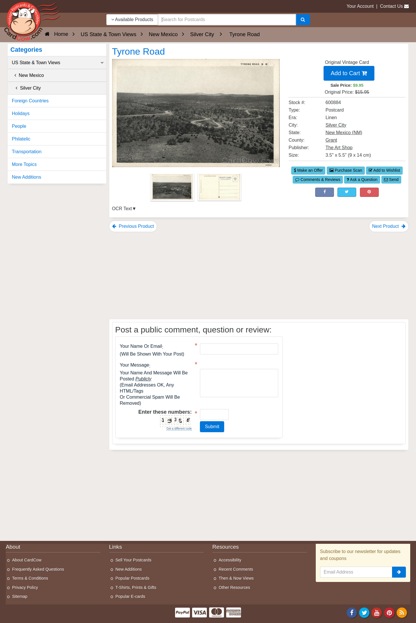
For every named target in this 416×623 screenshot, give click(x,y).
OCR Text (122, 208)
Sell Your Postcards (134, 560)
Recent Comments (236, 569)
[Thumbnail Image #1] (172, 188)
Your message (134, 365)
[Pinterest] (389, 612)
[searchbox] (227, 19)
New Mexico (28, 75)
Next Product (389, 226)
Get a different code (179, 428)
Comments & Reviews (317, 179)
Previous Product (133, 226)
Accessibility (230, 560)
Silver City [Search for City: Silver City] (336, 125)
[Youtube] (377, 612)
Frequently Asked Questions (38, 569)
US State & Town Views (57, 62)
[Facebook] (352, 612)
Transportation (27, 151)
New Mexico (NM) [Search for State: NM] (344, 132)
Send (391, 179)
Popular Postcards (133, 578)
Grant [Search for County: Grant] (331, 140)
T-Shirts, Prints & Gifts (136, 587)
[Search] (303, 19)
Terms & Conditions (30, 578)
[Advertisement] (259, 275)
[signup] (399, 572)
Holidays (20, 113)
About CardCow (27, 560)
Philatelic (21, 138)
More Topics (24, 164)
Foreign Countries (30, 100)
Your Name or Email (141, 346)
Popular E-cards (130, 596)
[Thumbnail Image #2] (219, 188)
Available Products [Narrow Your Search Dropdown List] (132, 19)
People (19, 126)
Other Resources (234, 587)
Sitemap (19, 596)
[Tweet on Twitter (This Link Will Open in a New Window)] (346, 192)
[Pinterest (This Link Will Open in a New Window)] (369, 192)
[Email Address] (356, 572)
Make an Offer (308, 170)
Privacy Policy (25, 587)
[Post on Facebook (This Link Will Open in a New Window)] (324, 192)
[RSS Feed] (402, 612)
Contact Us (391, 6)
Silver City (26, 88)
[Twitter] (364, 612)
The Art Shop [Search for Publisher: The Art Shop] (339, 147)
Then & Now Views (236, 578)
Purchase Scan (345, 170)
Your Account (360, 6)
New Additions (26, 177)
